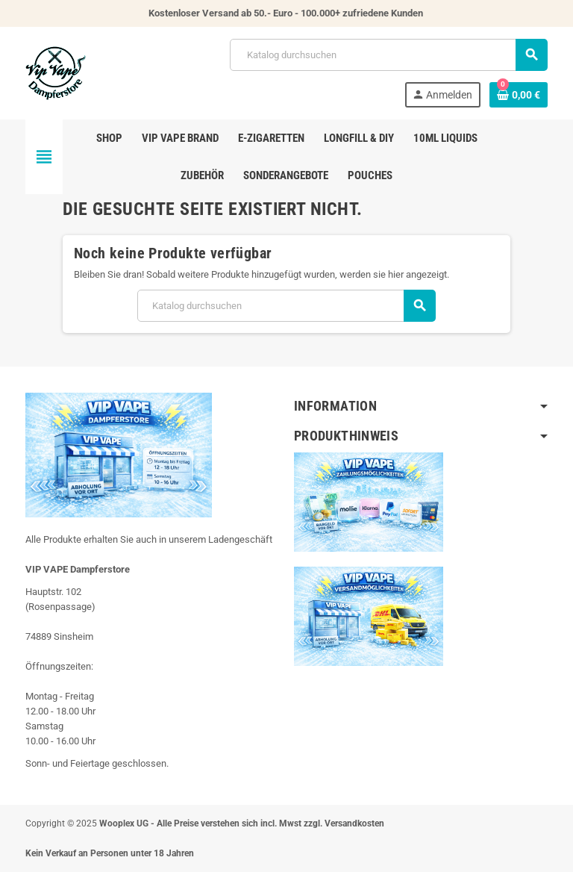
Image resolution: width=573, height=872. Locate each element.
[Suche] (388, 55)
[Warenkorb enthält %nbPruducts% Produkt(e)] (518, 95)
